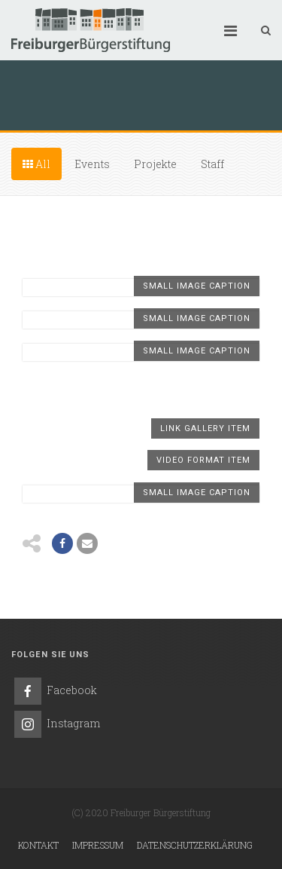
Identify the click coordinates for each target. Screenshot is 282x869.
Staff (212, 164)
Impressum (97, 845)
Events (92, 164)
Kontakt (38, 845)
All (36, 164)
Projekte (155, 164)
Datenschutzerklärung (195, 845)
